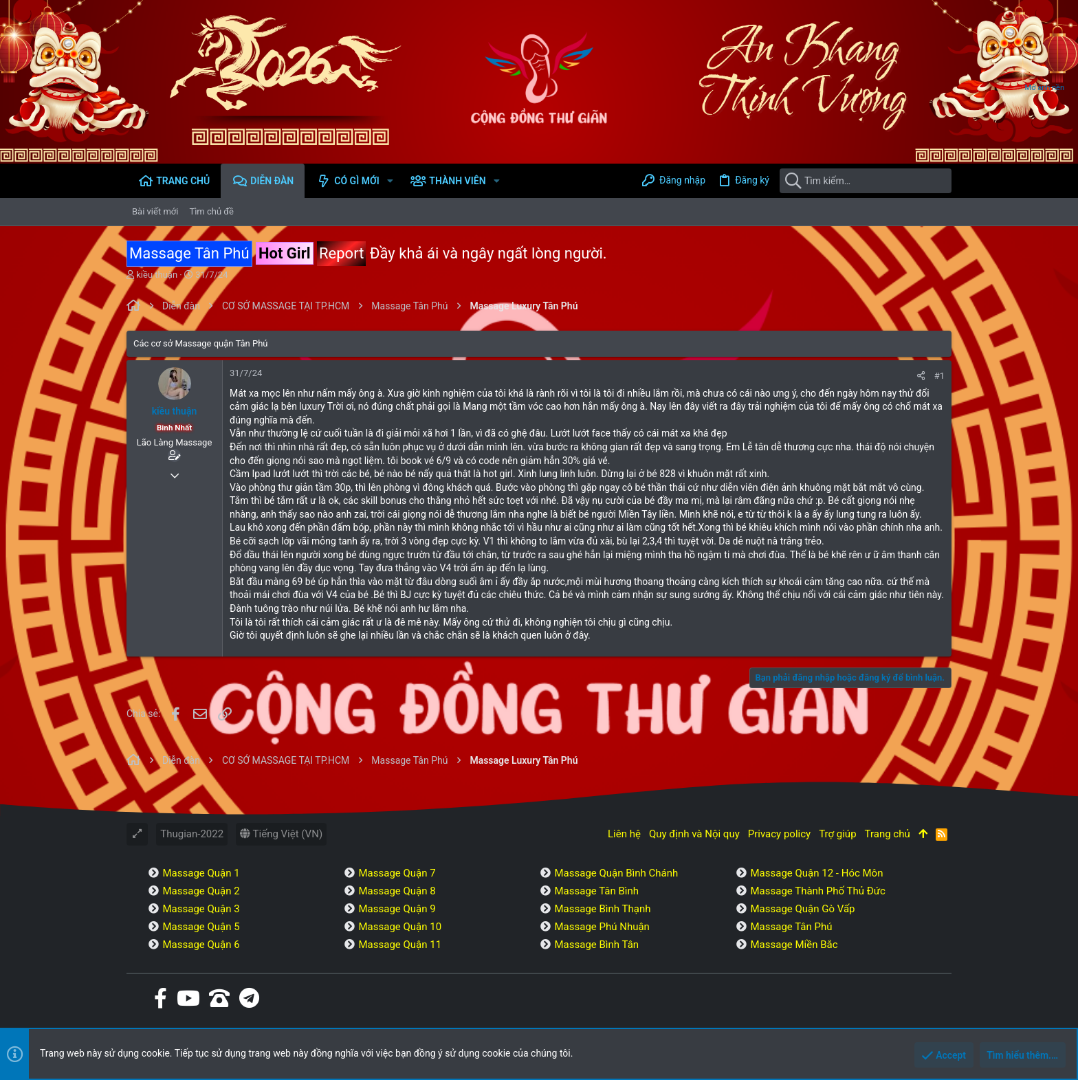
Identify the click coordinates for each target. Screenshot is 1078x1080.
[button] (390, 181)
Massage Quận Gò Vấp (802, 909)
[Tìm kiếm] (866, 180)
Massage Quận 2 (200, 891)
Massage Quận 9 (396, 909)
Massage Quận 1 (200, 873)
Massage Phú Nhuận (601, 927)
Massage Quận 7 (396, 873)
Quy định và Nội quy (694, 834)
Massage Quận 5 (200, 927)
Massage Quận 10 (399, 927)
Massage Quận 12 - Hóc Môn (816, 873)
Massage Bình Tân (596, 944)
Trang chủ (887, 834)
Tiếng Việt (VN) (281, 834)
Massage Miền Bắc (793, 944)
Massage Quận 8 (396, 891)
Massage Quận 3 (200, 909)
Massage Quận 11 (399, 944)
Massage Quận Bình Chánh (616, 873)
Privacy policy (779, 834)
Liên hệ (624, 834)
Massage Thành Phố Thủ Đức (817, 891)
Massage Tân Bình (596, 891)
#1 (939, 376)
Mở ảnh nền (1044, 87)
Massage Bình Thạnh (602, 909)
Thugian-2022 (191, 834)
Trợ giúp (837, 834)
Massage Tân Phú (791, 927)
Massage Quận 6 (200, 944)
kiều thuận (156, 274)
